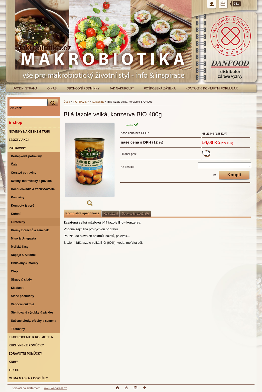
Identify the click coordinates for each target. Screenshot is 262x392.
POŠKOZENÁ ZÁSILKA (160, 88)
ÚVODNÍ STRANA (25, 88)
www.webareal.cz (55, 388)
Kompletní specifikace (82, 213)
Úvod (67, 101)
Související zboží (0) (135, 213)
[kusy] (224, 165)
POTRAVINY (81, 101)
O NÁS (52, 88)
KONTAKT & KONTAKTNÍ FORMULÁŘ (212, 88)
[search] (52, 102)
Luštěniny (98, 101)
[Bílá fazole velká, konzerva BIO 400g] (90, 166)
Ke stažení (111, 213)
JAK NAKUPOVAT (122, 88)
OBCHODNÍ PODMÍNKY (83, 88)
